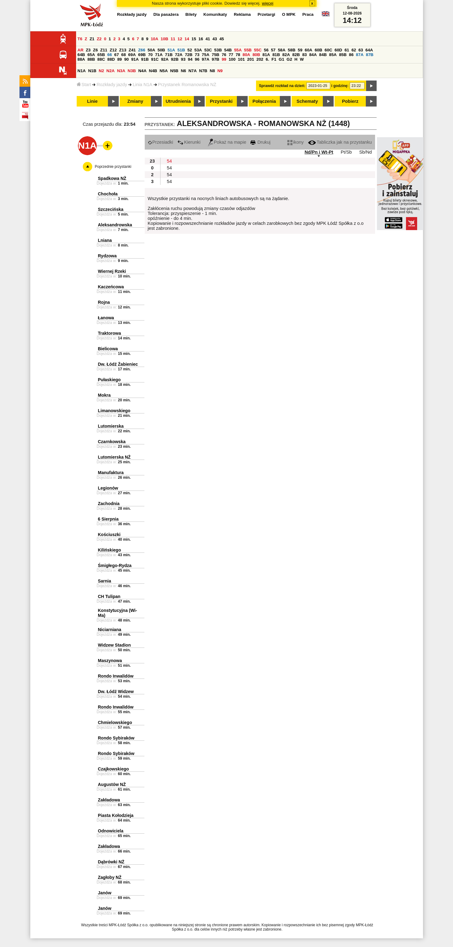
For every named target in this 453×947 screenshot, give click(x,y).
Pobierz (350, 101)
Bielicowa (108, 348)
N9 (220, 70)
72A (178, 54)
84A (313, 54)
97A (205, 59)
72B (188, 54)
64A (369, 50)
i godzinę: (339, 86)
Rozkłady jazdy (111, 84)
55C (257, 50)
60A (308, 50)
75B (215, 54)
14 (187, 39)
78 (238, 54)
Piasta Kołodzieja (116, 815)
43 (214, 39)
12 (179, 39)
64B (81, 54)
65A (91, 54)
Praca (308, 14)
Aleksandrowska (115, 224)
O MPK (289, 14)
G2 (289, 59)
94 (190, 59)
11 (173, 39)
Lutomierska (111, 426)
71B (169, 54)
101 (241, 59)
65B (101, 54)
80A (246, 54)
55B (247, 50)
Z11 (103, 50)
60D (338, 50)
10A (154, 39)
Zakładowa (109, 799)
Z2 (99, 39)
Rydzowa (107, 255)
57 (273, 50)
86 (351, 54)
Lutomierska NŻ (114, 457)
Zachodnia (109, 503)
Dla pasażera (166, 14)
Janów (105, 892)
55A (237, 50)
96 (197, 59)
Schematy (307, 101)
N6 (183, 70)
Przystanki (221, 101)
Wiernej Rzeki (112, 271)
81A (266, 54)
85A (332, 54)
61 (346, 50)
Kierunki (188, 142)
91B (144, 59)
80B (256, 54)
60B (318, 50)
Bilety (191, 14)
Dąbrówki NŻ (111, 861)
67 (116, 54)
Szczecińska (111, 209)
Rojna (104, 302)
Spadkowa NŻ (112, 178)
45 (221, 39)
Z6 (95, 50)
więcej (267, 3)
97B (215, 59)
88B (91, 59)
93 (183, 59)
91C (155, 59)
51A (171, 50)
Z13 (122, 50)
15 (193, 39)
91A (135, 59)
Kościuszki (109, 534)
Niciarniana (109, 629)
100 (232, 59)
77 (231, 54)
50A (151, 50)
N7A (192, 70)
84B (323, 54)
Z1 (92, 39)
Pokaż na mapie (227, 142)
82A (286, 54)
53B (218, 50)
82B (296, 54)
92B (174, 59)
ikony (295, 142)
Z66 (141, 50)
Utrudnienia (178, 101)
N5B (174, 70)
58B (291, 50)
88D (111, 59)
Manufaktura (111, 472)
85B (342, 54)
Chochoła (108, 193)
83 (304, 54)
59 (300, 50)
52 (189, 50)
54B (228, 50)
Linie (92, 101)
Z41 (132, 50)
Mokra (104, 395)
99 (224, 59)
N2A (110, 70)
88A (81, 59)
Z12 (113, 50)
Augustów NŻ (112, 784)
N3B (132, 70)
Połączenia (264, 101)
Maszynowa (110, 660)
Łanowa (106, 317)
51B (181, 50)
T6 (80, 39)
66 (109, 54)
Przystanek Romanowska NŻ (187, 84)
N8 (212, 70)
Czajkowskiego (113, 768)
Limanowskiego (114, 410)
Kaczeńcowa (111, 286)
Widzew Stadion (114, 645)
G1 (281, 59)
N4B (153, 70)
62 (354, 50)
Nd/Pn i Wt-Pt (319, 152)
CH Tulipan (109, 596)
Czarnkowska (112, 441)
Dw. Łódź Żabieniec (118, 364)
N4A (142, 70)
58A (281, 50)
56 (266, 50)
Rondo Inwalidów (116, 676)
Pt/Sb (346, 152)
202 (259, 59)
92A (165, 59)
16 (201, 39)
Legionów (108, 488)
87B (369, 54)
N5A (164, 70)
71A (158, 54)
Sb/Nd (365, 152)
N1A (82, 70)
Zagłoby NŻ (110, 877)
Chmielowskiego (115, 722)
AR (80, 50)
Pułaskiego (109, 379)
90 (126, 59)
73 (197, 54)
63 (360, 50)
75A (205, 54)
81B (276, 54)
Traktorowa (109, 333)
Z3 (88, 50)
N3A (121, 70)
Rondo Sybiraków (116, 737)
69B (142, 54)
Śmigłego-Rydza (115, 565)
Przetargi (266, 14)
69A (132, 54)
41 (207, 39)
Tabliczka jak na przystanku (340, 142)
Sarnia (104, 580)
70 (150, 54)
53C (208, 50)
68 (123, 54)
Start (84, 84)
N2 (101, 70)
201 (250, 59)
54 (169, 161)
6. (267, 59)
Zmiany (135, 101)
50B (161, 50)
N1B (92, 70)
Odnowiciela (110, 830)
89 (119, 59)
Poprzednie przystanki (113, 166)
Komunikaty (215, 14)
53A (198, 50)
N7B (203, 70)
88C (101, 59)
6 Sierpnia (108, 519)
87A (359, 54)
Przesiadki (160, 142)
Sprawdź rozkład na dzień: (282, 86)
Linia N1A (142, 84)
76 (224, 54)
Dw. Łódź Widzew (116, 691)
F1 (273, 59)
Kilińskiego (109, 550)
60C (328, 50)
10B (164, 39)
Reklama (242, 14)
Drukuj (260, 142)
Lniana (105, 240)
